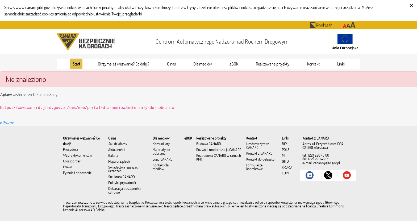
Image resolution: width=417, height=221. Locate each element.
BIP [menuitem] (284, 144)
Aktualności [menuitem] (116, 150)
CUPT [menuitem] (286, 173)
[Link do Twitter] (328, 175)
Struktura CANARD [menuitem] (121, 177)
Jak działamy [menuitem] (117, 144)
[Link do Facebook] (309, 175)
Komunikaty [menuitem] (161, 144)
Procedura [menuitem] (70, 150)
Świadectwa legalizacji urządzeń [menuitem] (123, 169)
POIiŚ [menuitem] (285, 150)
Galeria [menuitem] (113, 156)
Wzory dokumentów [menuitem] (77, 155)
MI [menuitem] (283, 156)
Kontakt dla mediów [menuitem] (161, 167)
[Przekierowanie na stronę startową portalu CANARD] (87, 41)
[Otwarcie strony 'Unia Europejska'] (343, 41)
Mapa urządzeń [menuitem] (119, 161)
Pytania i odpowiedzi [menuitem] (77, 173)
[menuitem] (76, 64)
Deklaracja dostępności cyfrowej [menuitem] (124, 191)
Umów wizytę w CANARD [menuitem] (257, 146)
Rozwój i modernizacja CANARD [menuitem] (218, 150)
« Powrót (7, 122)
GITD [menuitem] (285, 161)
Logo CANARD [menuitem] (163, 159)
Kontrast (321, 25)
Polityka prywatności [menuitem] (122, 183)
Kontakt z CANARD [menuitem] (259, 154)
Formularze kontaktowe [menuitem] (254, 167)
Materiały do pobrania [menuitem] (161, 152)
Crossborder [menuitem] (72, 161)
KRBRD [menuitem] (287, 167)
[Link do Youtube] (347, 175)
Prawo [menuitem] (67, 167)
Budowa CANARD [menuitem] (208, 144)
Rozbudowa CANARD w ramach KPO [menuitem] (218, 158)
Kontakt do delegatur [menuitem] (261, 159)
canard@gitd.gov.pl (326, 163)
